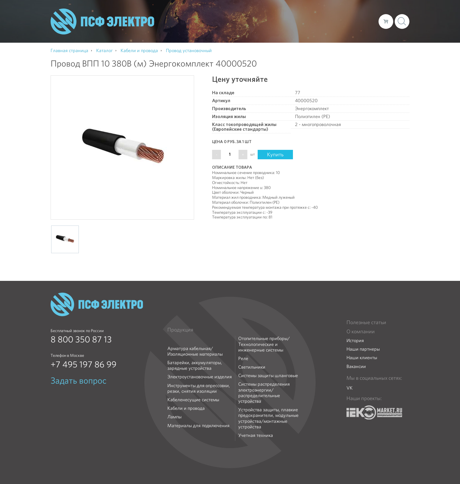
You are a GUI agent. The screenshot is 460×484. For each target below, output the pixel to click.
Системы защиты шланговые (268, 375)
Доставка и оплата (325, 21)
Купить (275, 154)
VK (349, 388)
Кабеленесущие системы (193, 399)
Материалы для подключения (198, 425)
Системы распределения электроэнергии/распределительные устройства (264, 392)
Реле (243, 358)
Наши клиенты (361, 357)
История (355, 340)
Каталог (290, 21)
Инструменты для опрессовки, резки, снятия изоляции (198, 388)
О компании (262, 21)
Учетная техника (255, 435)
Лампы (174, 417)
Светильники (251, 367)
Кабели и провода (186, 408)
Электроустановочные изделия (199, 376)
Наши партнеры (363, 349)
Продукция (180, 329)
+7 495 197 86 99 (83, 364)
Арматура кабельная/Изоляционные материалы (195, 351)
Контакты (363, 21)
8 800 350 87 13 (81, 339)
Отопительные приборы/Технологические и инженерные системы (264, 344)
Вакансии (356, 366)
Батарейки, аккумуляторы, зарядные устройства (194, 365)
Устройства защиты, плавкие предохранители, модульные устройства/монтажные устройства (268, 418)
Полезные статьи (366, 322)
